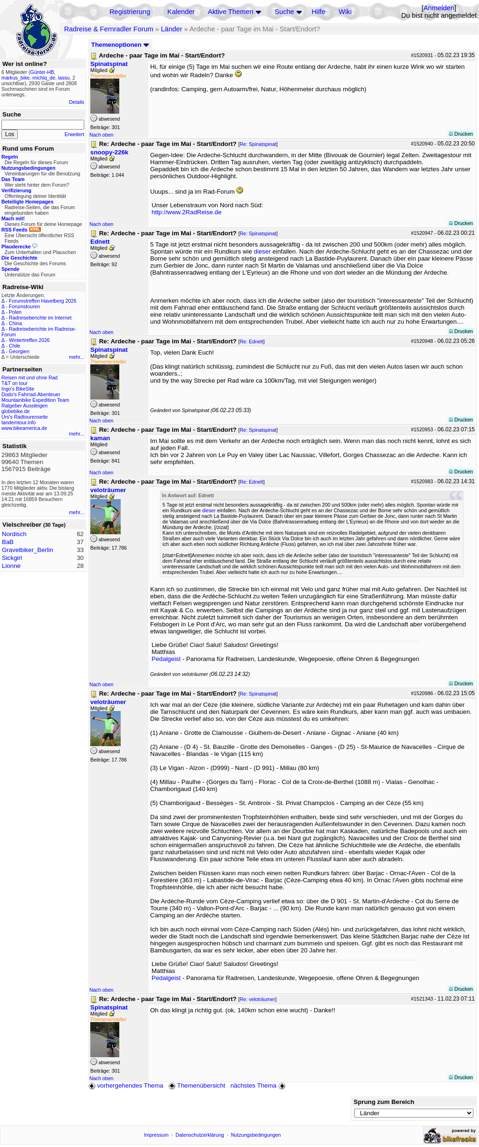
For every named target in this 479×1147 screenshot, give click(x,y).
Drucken (461, 134)
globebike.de (15, 411)
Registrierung (129, 11)
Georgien (19, 351)
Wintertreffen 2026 (29, 340)
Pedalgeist (166, 658)
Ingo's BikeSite (17, 389)
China (15, 323)
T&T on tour (14, 383)
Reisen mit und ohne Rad (29, 377)
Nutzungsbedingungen (256, 1135)
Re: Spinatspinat (258, 144)
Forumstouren (24, 306)
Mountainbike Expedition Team (35, 400)
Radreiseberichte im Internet (40, 317)
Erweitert (74, 134)
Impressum (156, 1135)
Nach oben (101, 135)
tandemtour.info (18, 422)
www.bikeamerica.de (24, 428)
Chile (14, 345)
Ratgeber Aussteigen (24, 405)
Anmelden (438, 8)
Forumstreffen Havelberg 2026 (42, 301)
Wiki (345, 11)
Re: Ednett (251, 341)
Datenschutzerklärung (199, 1135)
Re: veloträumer (257, 999)
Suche (284, 11)
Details (76, 102)
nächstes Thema (259, 1085)
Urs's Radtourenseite (24, 417)
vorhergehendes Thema (125, 1085)
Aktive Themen (230, 11)
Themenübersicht (196, 1085)
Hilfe (318, 11)
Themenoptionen (120, 44)
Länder (171, 29)
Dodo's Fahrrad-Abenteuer (30, 394)
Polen (15, 312)
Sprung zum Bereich (384, 1101)
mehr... (76, 357)
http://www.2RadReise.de (187, 212)
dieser (262, 251)
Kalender (181, 11)
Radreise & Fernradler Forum (108, 29)
